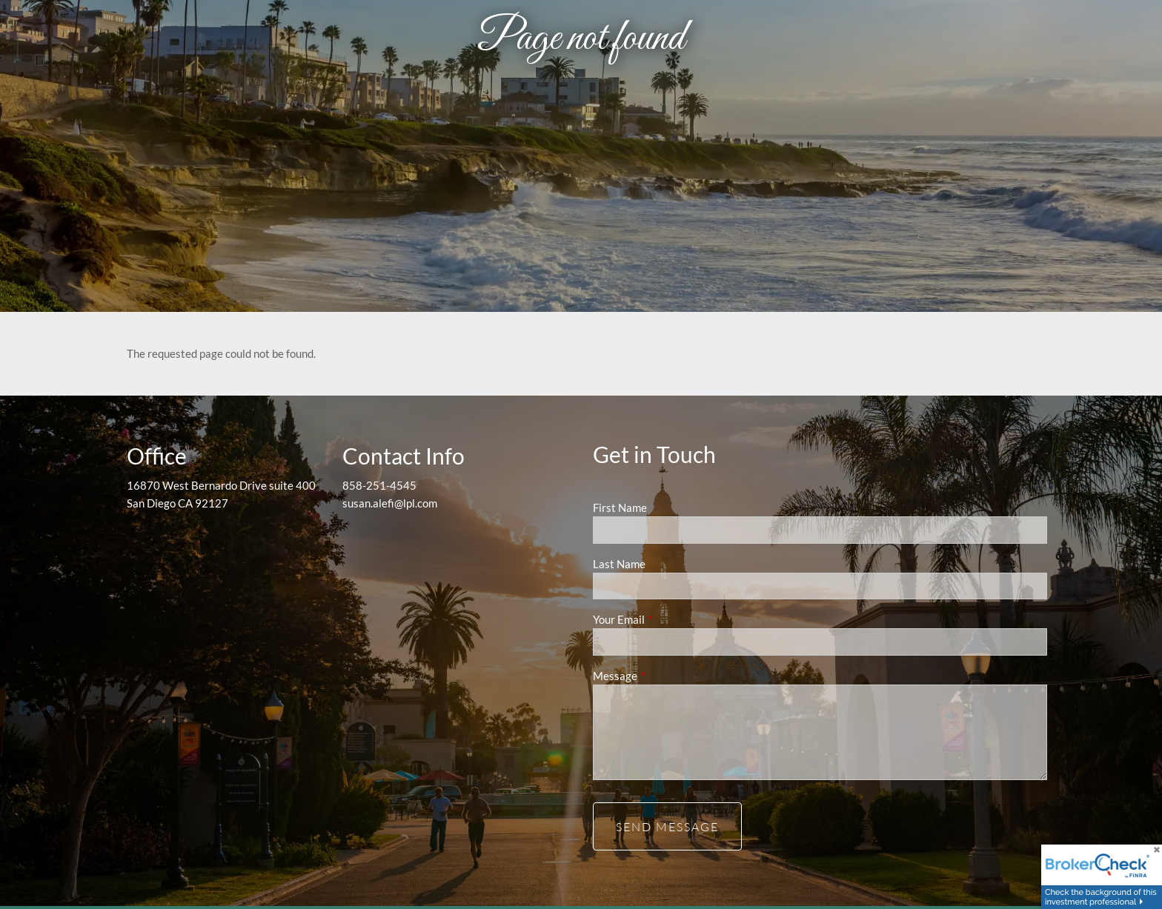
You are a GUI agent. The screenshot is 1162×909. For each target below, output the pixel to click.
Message (666, 675)
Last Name (619, 563)
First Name (620, 507)
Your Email (670, 619)
